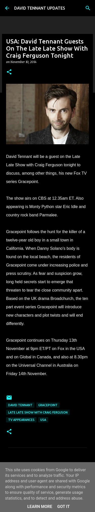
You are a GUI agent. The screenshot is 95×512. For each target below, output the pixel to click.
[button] (9, 72)
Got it (63, 506)
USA (43, 419)
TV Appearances (21, 419)
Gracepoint (48, 405)
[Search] (88, 8)
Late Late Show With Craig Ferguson (38, 412)
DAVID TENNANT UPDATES (39, 8)
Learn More (39, 506)
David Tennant (20, 405)
